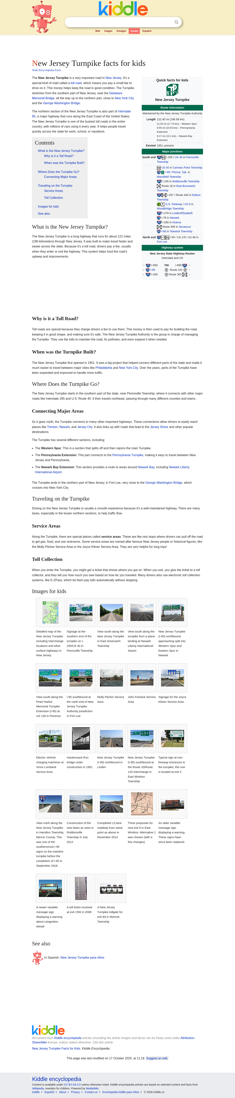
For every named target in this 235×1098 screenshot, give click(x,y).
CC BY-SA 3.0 (72, 1084)
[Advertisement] (117, 45)
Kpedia (134, 31)
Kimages (121, 31)
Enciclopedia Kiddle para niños (120, 1092)
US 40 (179, 157)
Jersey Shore (159, 427)
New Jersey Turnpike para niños (82, 957)
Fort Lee (162, 241)
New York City (124, 98)
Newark (174, 217)
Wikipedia (38, 1088)
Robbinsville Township (185, 181)
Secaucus (185, 226)
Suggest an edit (156, 1058)
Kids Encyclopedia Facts (46, 70)
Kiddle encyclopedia (67, 1038)
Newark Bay (146, 467)
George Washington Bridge (61, 103)
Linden (176, 213)
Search (176, 22)
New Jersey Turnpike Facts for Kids (56, 1048)
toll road (76, 83)
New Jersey (113, 77)
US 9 (187, 204)
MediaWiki (92, 1088)
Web (97, 31)
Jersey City (84, 427)
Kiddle (36, 1092)
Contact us (91, 1092)
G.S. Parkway (173, 204)
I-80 (163, 231)
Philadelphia (104, 367)
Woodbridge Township (170, 208)
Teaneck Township (181, 231)
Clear (168, 22)
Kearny (176, 222)
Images (108, 31)
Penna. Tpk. (179, 172)
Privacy (75, 1092)
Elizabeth (187, 213)
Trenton (52, 427)
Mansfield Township (169, 176)
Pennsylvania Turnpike (127, 455)
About (62, 1092)
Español (146, 31)
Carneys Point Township (187, 167)
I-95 (167, 172)
